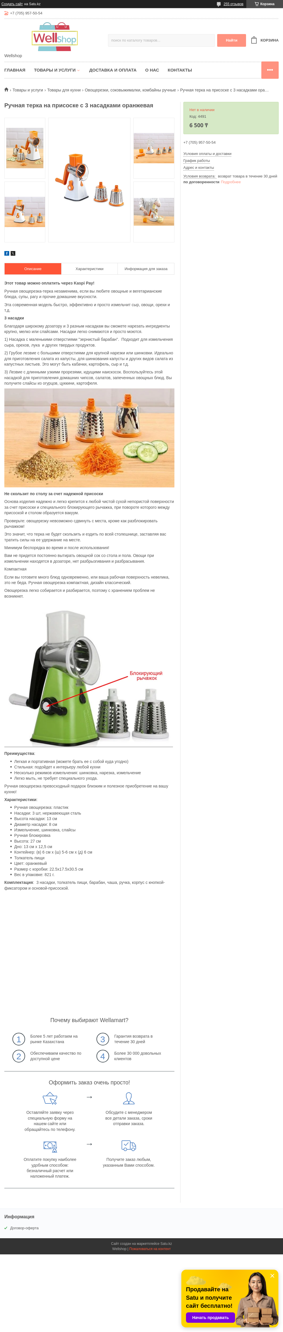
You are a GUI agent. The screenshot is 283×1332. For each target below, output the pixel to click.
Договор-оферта (24, 1228)
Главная (14, 70)
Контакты (180, 70)
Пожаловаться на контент (150, 1249)
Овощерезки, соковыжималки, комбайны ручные (130, 90)
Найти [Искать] (231, 40)
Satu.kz (166, 1244)
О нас (152, 70)
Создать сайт (12, 4)
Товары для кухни (64, 90)
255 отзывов (233, 4)
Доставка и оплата (113, 70)
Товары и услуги (55, 70)
